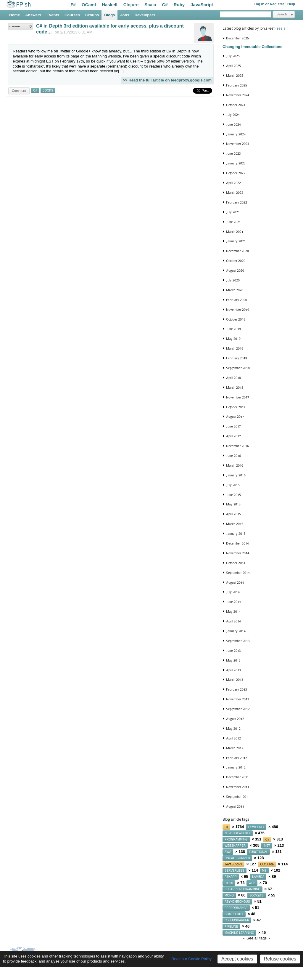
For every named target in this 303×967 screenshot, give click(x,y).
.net (266, 845)
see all (282, 28)
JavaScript (202, 4)
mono (229, 895)
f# (226, 827)
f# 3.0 (229, 883)
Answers (33, 15)
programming (236, 839)
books (48, 90)
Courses (72, 15)
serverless (234, 870)
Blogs (109, 15)
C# (165, 4)
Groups (92, 15)
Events (52, 15)
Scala (150, 4)
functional (258, 852)
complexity (234, 914)
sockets (256, 895)
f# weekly (256, 827)
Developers (145, 15)
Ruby (179, 4)
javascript (233, 864)
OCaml (89, 4)
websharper (235, 845)
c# (35, 90)
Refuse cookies (280, 958)
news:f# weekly (238, 833)
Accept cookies (237, 958)
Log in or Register (269, 4)
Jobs (124, 15)
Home (14, 15)
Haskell (109, 4)
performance (236, 908)
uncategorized (237, 858)
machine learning (239, 932)
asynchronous (237, 901)
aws (228, 852)
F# (73, 4)
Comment (19, 90)
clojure (267, 864)
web (252, 883)
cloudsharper (237, 920)
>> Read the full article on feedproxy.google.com (167, 80)
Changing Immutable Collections (252, 46)
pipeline (231, 926)
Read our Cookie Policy (191, 959)
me (264, 870)
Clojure (131, 4)
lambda (258, 876)
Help (291, 4)
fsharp (231, 876)
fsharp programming (242, 889)
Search (281, 14)
